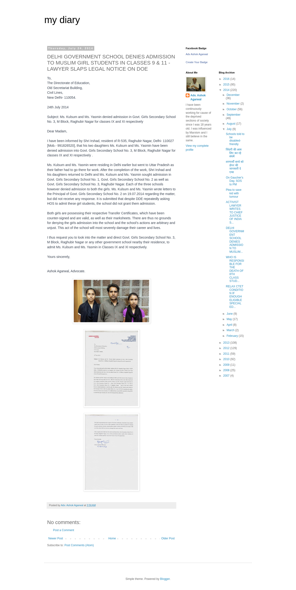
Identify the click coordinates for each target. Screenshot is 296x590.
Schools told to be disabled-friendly (235, 139)
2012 (226, 348)
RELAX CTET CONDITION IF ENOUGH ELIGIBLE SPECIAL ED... (234, 296)
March (230, 330)
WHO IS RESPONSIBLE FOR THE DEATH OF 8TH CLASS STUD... (235, 269)
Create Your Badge (197, 62)
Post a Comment (63, 530)
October (231, 109)
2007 (226, 375)
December (232, 95)
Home (112, 538)
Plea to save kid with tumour (233, 193)
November (233, 103)
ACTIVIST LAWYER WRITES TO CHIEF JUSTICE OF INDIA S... (234, 212)
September (233, 114)
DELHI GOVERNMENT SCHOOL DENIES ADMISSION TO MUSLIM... (235, 239)
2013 (226, 342)
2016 (226, 79)
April (229, 324)
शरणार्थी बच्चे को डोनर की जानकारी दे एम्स (234, 167)
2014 (226, 90)
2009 (226, 364)
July (229, 129)
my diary (62, 20)
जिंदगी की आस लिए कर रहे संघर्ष (234, 153)
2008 (226, 370)
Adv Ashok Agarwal (197, 54)
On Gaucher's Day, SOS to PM (234, 181)
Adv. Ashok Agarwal (198, 97)
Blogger (165, 579)
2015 (226, 84)
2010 (226, 359)
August (231, 123)
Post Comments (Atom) (79, 545)
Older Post (168, 538)
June (229, 313)
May (229, 319)
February (232, 336)
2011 (226, 353)
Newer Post (55, 538)
